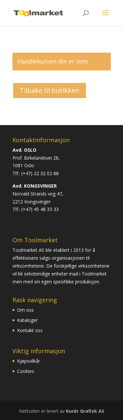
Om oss (25, 310)
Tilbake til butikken (49, 90)
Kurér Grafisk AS (85, 411)
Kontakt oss (30, 330)
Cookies (25, 371)
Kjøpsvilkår (28, 361)
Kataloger (27, 320)
